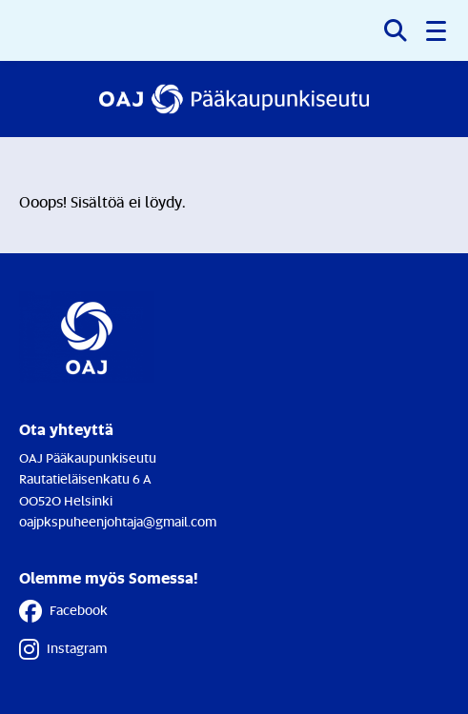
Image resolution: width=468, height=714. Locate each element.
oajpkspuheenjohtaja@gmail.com (117, 521)
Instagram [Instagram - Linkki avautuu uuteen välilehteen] (63, 649)
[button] (437, 30)
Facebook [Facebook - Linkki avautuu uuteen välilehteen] (63, 611)
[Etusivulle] (234, 99)
